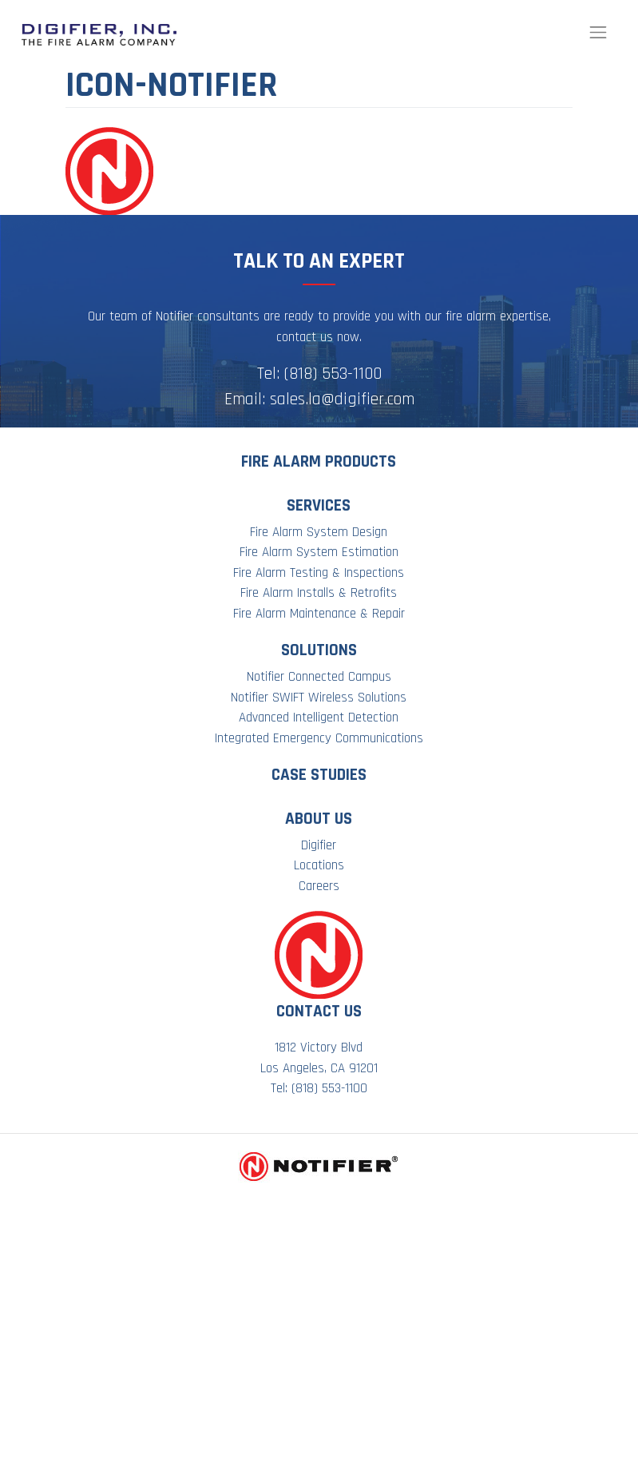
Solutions (319, 650)
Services (319, 505)
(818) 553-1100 (333, 373)
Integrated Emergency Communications (319, 738)
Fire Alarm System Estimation (319, 552)
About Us (318, 818)
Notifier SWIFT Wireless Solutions (318, 697)
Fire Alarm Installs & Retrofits (318, 593)
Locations (319, 865)
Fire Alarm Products (318, 461)
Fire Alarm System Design (318, 532)
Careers (319, 886)
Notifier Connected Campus (319, 677)
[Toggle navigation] (598, 33)
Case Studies (319, 774)
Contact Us (319, 1011)
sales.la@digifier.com (342, 399)
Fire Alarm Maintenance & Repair (319, 613)
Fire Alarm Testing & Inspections (318, 573)
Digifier (318, 845)
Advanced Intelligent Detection (318, 717)
